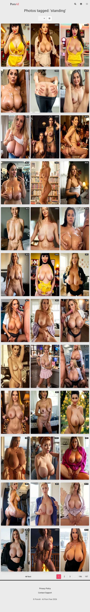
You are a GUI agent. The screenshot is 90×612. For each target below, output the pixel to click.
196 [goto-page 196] (80, 576)
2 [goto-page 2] (64, 576)
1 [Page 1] (58, 576)
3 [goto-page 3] (70, 576)
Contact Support (45, 593)
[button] (81, 4)
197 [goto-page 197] (86, 576)
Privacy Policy (45, 588)
